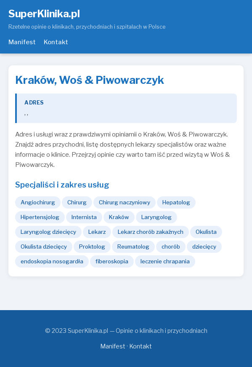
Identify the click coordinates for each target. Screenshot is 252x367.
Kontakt (56, 42)
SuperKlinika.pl (44, 14)
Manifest (22, 42)
